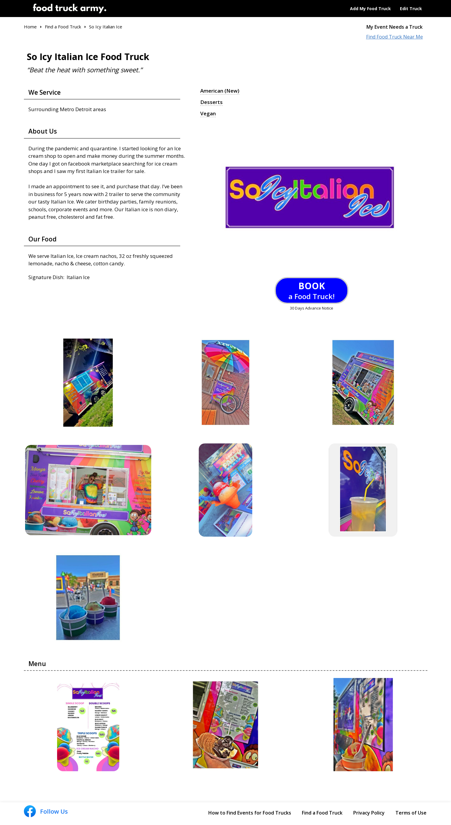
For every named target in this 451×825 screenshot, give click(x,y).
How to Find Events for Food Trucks (249, 812)
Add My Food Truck (370, 8)
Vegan (208, 113)
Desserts (211, 102)
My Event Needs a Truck (394, 27)
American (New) (219, 91)
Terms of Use (410, 812)
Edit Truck (411, 8)
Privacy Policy (369, 812)
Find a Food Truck (322, 812)
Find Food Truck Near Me (394, 37)
